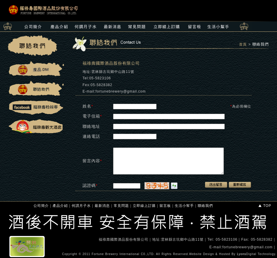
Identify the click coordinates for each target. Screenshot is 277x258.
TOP (264, 206)
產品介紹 (60, 206)
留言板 (165, 206)
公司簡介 (41, 206)
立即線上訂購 (144, 206)
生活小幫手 (184, 206)
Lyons (241, 254)
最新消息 (102, 206)
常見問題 (121, 206)
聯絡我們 (260, 44)
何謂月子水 (81, 206)
